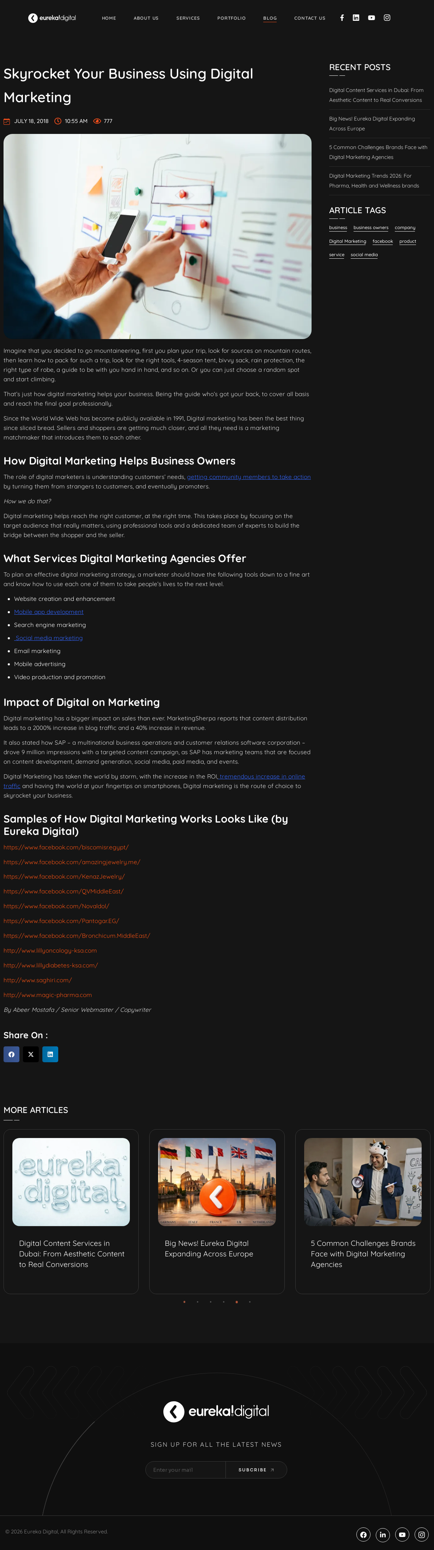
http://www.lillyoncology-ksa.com (50, 950)
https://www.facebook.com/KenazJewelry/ (64, 876)
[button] (11, 1054)
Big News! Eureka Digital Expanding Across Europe (372, 123)
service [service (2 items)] (336, 254)
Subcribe (256, 1469)
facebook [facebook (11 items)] (383, 241)
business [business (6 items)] (338, 227)
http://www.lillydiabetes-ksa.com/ (51, 965)
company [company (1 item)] (405, 227)
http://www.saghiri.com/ (38, 980)
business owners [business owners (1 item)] (371, 227)
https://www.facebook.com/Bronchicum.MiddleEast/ (77, 935)
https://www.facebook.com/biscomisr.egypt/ (66, 847)
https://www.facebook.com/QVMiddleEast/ (64, 891)
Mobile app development (49, 611)
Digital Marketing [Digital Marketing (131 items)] (347, 241)
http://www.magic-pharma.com (48, 994)
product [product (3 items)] (407, 241)
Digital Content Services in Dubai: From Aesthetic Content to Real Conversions (376, 95)
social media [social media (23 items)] (364, 254)
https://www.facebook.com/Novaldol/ (56, 906)
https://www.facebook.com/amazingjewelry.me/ (72, 862)
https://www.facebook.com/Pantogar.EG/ (61, 920)
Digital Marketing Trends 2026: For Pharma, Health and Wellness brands (374, 180)
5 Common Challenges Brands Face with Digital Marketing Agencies (378, 152)
